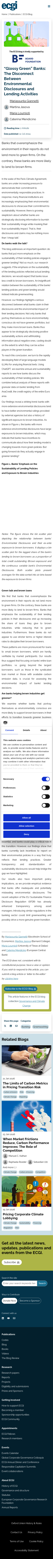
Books (5, 1349)
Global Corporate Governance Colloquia (23, 1457)
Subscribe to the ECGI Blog (20, 989)
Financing (30, 1092)
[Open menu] (49, 6)
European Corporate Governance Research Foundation (24, 1501)
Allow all (26, 817)
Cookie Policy (36, 1541)
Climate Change (10, 1097)
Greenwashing (40, 1026)
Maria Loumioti (20, 113)
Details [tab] (26, 730)
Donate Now (9, 1300)
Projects (6, 1382)
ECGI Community (11, 1419)
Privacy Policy (35, 1532)
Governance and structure (15, 1490)
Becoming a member (13, 1410)
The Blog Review (10, 1358)
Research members (12, 1438)
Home (4, 14)
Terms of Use (17, 1541)
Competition (40, 1172)
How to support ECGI (13, 1405)
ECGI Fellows (8, 1434)
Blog (4, 1344)
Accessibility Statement (26, 1550)
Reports (6, 1377)
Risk (21, 1092)
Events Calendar (10, 1453)
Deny (26, 834)
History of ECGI (10, 1486)
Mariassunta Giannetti (24, 101)
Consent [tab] (9, 730)
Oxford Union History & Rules (26, 1523)
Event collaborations (12, 1471)
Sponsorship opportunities (15, 1414)
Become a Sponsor (30, 1300)
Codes (5, 1340)
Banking (26, 1026)
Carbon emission (10, 1092)
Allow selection (26, 826)
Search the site (9, 1278)
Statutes (6, 1495)
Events (5, 1447)
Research (7, 1367)
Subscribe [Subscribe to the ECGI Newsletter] (11, 1262)
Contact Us (16, 1532)
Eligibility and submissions (15, 1386)
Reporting (23, 1097)
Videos (5, 1353)
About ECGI (8, 1480)
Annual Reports (10, 1507)
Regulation (8, 1228)
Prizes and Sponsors (12, 1391)
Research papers (10, 1372)
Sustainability (25, 1223)
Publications (15, 14)
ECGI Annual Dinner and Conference (20, 1462)
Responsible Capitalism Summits (19, 1466)
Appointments (9, 1428)
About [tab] (43, 730)
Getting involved (11, 1400)
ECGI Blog (27, 14)
